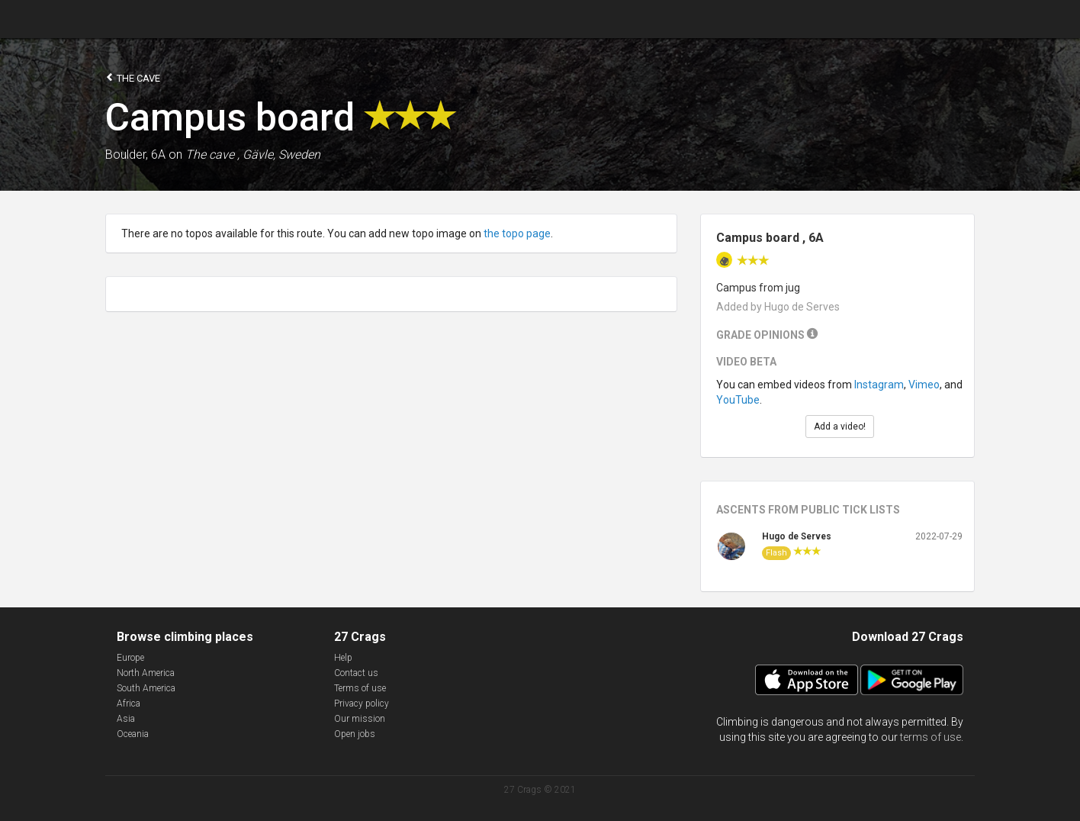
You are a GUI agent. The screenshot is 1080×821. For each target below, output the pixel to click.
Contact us (356, 673)
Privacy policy (361, 703)
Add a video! (840, 426)
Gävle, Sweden (281, 154)
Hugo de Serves (796, 536)
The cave (132, 77)
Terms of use (360, 688)
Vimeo (924, 384)
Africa (128, 703)
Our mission (359, 718)
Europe (130, 657)
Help (343, 657)
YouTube (738, 400)
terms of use (930, 737)
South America (146, 688)
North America (146, 673)
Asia (126, 718)
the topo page (517, 233)
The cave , (212, 154)
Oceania (133, 734)
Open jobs (354, 734)
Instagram (879, 384)
